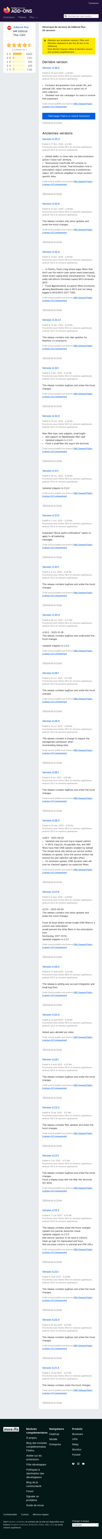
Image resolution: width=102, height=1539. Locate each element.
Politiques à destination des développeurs (35, 1473)
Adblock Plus (21, 27)
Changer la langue (80, 1521)
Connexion (94, 3)
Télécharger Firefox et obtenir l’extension (69, 116)
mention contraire (16, 1521)
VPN (74, 1439)
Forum (29, 1491)
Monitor (76, 1449)
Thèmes (22, 17)
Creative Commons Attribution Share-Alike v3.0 (32, 1524)
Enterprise (55, 1444)
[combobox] (81, 16)
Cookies (25, 1514)
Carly (23, 34)
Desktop (54, 1434)
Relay (75, 1444)
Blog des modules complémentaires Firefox (36, 1446)
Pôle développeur (36, 1464)
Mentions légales (41, 1514)
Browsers (77, 1434)
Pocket (76, 1454)
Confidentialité (10, 1514)
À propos (31, 1437)
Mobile (53, 1439)
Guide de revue (35, 1505)
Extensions (9, 17)
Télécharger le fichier (52, 122)
